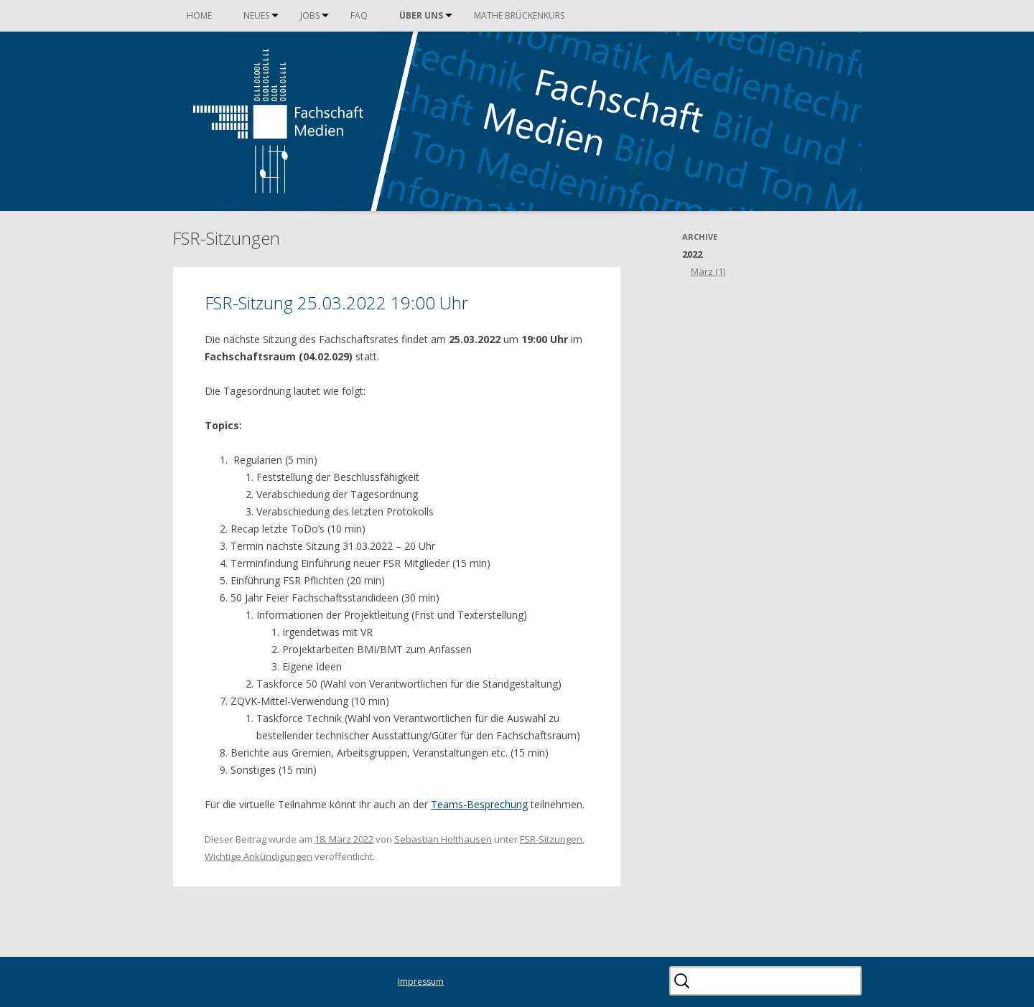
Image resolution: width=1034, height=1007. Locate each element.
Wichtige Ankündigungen (258, 856)
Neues (256, 15)
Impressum (421, 981)
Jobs (310, 15)
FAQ (359, 15)
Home (199, 15)
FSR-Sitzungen (551, 839)
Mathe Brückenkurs (519, 15)
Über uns (421, 15)
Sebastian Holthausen (443, 839)
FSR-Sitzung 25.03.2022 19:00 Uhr (336, 302)
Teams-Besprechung (479, 804)
